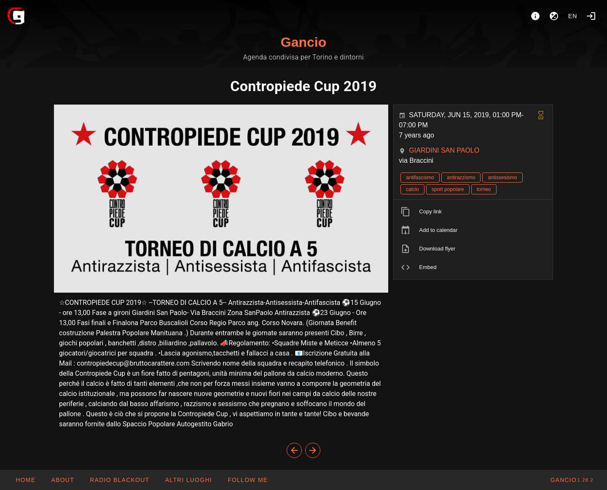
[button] (188, 479)
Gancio (303, 42)
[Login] (591, 16)
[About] (535, 16)
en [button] (572, 16)
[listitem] (473, 211)
